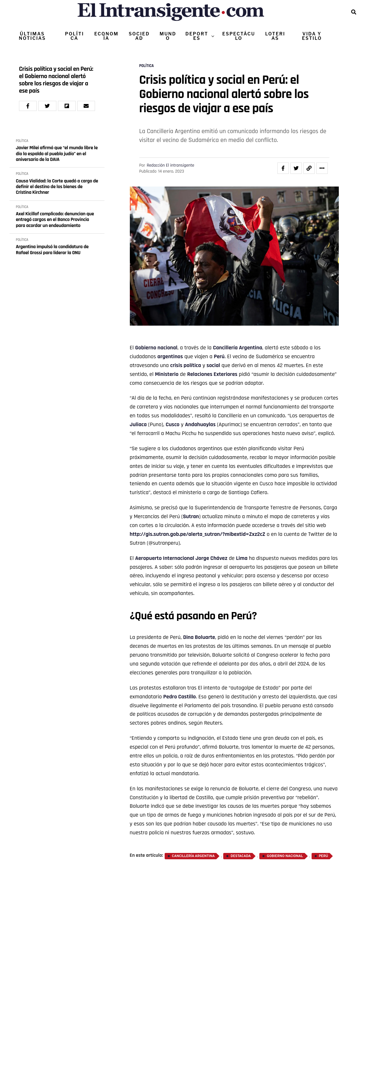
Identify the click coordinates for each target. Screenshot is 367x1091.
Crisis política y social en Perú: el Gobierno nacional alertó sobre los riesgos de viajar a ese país (56, 80)
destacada (241, 856)
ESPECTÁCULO (238, 36)
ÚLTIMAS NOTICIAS (32, 36)
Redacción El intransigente (170, 165)
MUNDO (168, 36)
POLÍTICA (74, 36)
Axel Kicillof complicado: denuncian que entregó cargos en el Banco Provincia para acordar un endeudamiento (55, 220)
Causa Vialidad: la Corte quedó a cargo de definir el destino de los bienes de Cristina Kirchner (57, 187)
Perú (219, 356)
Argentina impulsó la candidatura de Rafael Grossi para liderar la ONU (52, 250)
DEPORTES (196, 36)
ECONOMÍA (106, 36)
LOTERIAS (275, 36)
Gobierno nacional (156, 347)
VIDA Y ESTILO (312, 36)
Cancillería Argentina (237, 347)
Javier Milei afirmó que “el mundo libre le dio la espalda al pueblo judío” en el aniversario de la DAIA (57, 153)
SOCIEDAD (139, 36)
